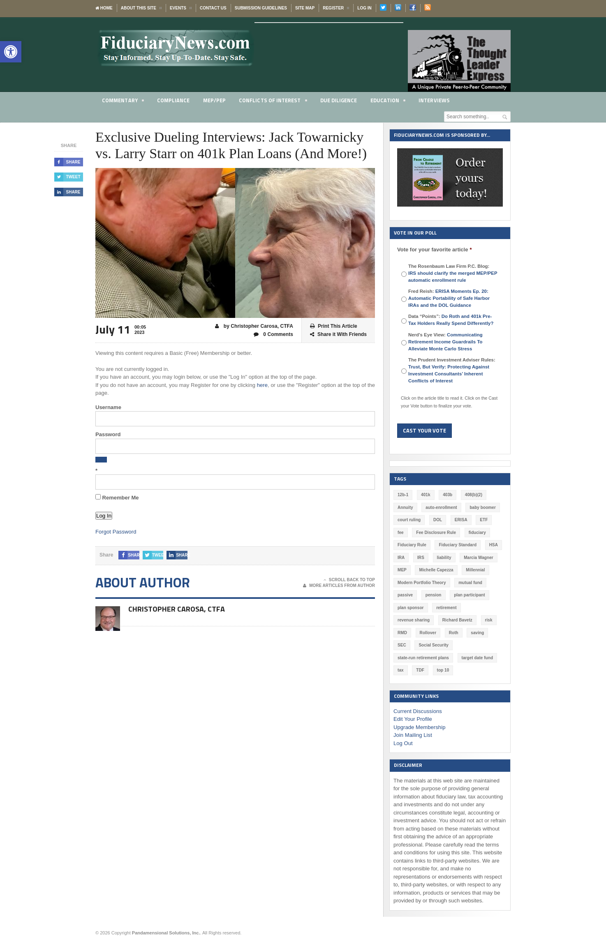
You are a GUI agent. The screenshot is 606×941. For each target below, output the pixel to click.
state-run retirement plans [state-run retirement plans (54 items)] (423, 658)
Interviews (434, 100)
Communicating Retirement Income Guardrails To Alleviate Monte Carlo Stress (445, 341)
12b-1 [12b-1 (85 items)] (403, 494)
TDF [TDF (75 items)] (420, 670)
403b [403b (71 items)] (447, 494)
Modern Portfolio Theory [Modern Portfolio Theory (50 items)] (421, 582)
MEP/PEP (214, 100)
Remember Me (117, 497)
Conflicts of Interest (272, 101)
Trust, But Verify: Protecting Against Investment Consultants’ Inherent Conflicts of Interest (448, 373)
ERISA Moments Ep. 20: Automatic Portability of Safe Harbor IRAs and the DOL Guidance (448, 298)
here (262, 385)
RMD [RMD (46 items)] (402, 632)
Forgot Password (115, 532)
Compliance (173, 100)
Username (108, 407)
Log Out (402, 743)
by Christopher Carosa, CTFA (254, 326)
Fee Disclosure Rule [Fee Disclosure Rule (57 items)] (436, 532)
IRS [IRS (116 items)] (420, 557)
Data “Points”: (450, 320)
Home (104, 8)
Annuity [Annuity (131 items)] (405, 507)
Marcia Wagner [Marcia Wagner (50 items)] (478, 557)
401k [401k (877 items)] (425, 494)
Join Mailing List (412, 735)
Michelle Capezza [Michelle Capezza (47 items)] (436, 570)
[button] (10, 51)
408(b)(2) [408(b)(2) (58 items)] (473, 494)
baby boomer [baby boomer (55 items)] (482, 507)
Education (387, 101)
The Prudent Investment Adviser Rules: (451, 370)
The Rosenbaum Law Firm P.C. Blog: (452, 273)
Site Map (305, 8)
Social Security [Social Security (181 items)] (433, 645)
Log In (364, 8)
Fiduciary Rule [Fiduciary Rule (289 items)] (412, 545)
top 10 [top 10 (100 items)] (443, 670)
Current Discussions (417, 711)
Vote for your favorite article (434, 249)
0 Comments (273, 334)
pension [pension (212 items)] (433, 595)
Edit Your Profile (412, 719)
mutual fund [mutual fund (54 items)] (469, 582)
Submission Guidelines (261, 8)
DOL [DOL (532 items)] (437, 520)
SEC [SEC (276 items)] (402, 645)
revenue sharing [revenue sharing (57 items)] (413, 620)
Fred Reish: (448, 298)
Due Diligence (338, 100)
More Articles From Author (339, 586)
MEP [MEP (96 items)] (402, 570)
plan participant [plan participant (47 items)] (468, 595)
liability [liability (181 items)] (444, 557)
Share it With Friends (338, 334)
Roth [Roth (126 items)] (453, 632)
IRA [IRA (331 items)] (401, 557)
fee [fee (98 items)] (400, 532)
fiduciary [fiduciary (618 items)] (476, 532)
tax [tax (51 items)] (400, 670)
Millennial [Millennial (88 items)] (474, 570)
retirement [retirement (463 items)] (446, 607)
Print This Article (333, 326)
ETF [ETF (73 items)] (483, 520)
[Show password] (101, 459)
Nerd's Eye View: (445, 341)
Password (107, 434)
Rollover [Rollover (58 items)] (427, 632)
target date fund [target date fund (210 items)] (476, 658)
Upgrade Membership (419, 727)
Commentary (123, 101)
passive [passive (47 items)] (405, 595)
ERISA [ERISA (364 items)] (460, 520)
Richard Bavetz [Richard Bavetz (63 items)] (457, 620)
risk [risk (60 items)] (488, 620)
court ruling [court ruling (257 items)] (409, 520)
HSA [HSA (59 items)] (492, 545)
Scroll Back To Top (349, 580)
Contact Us (213, 8)
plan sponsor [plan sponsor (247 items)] (410, 607)
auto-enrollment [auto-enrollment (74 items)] (441, 507)
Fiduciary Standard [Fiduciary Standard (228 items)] (457, 545)
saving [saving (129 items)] (476, 632)
